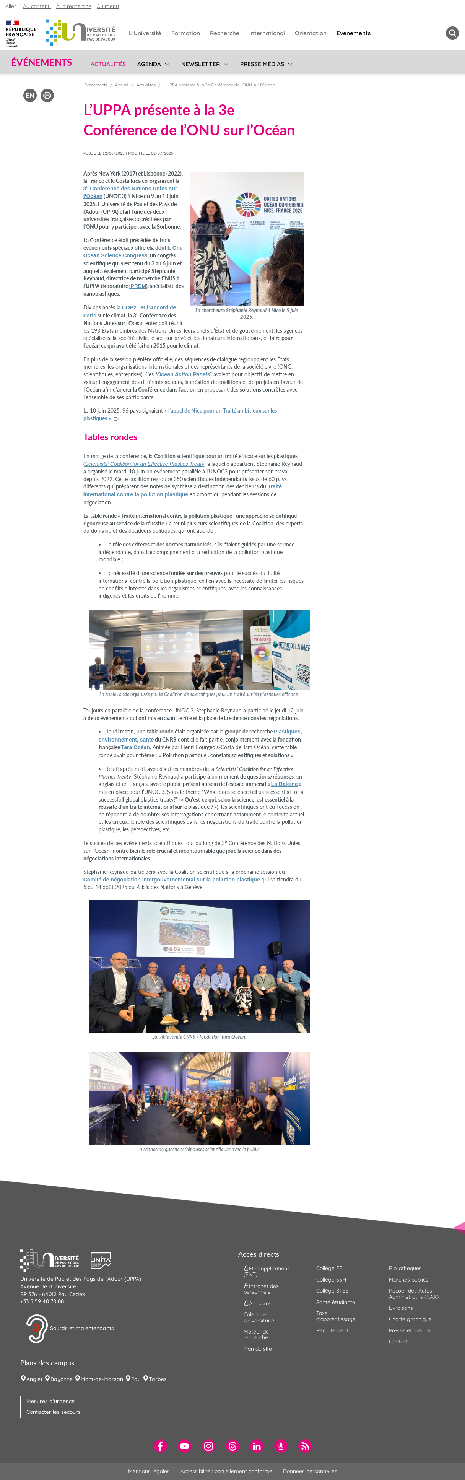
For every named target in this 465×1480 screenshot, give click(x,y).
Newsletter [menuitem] (200, 64)
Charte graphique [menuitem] (410, 1319)
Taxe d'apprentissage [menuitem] (336, 1316)
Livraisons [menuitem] (401, 1307)
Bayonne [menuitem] (61, 1379)
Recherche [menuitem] (224, 33)
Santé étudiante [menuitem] (335, 1302)
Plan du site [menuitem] (258, 1348)
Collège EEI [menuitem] (330, 1268)
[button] (55, 1260)
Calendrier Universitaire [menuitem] (259, 1317)
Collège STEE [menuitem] (332, 1290)
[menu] (165, 63)
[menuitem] (160, 1446)
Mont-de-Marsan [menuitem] (102, 1379)
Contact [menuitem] (398, 1341)
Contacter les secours (53, 1411)
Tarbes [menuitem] (158, 1379)
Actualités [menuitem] (108, 64)
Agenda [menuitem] (149, 64)
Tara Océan (135, 747)
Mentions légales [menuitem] (149, 1471)
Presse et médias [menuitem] (410, 1330)
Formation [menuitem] (185, 33)
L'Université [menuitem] (145, 33)
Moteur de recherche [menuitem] (256, 1334)
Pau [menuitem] (136, 1379)
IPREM (137, 286)
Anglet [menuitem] (34, 1379)
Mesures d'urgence (50, 1401)
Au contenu (37, 6)
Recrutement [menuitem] (332, 1330)
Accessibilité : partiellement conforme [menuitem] (226, 1471)
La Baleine (284, 784)
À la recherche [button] (73, 6)
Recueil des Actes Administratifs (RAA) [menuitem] (414, 1293)
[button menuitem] (452, 33)
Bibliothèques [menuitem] (405, 1268)
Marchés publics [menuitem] (408, 1279)
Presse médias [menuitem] (262, 64)
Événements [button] (41, 62)
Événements (95, 85)
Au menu (108, 6)
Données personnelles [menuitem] (310, 1471)
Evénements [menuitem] (354, 33)
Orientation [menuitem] (311, 33)
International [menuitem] (267, 33)
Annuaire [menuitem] (257, 1303)
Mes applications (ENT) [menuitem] (267, 1271)
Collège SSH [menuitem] (331, 1279)
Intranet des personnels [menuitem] (261, 1288)
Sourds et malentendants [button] (70, 1329)
